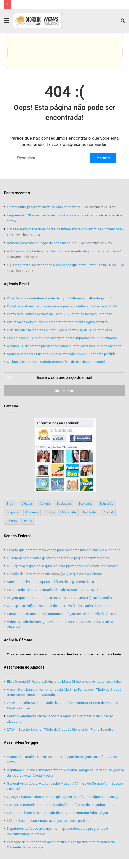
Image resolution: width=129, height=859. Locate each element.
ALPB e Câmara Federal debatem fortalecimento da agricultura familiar (62, 251)
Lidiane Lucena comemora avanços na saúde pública (48, 820)
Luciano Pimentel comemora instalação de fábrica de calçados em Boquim (65, 805)
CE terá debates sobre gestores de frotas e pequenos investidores (58, 558)
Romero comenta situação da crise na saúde (41, 243)
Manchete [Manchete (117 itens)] (69, 512)
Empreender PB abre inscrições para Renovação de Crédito (52, 215)
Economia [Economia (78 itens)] (85, 503)
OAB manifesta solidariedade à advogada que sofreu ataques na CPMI (61, 265)
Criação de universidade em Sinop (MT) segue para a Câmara (54, 574)
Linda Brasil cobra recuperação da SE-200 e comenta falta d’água (58, 812)
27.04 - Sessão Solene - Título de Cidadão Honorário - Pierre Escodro (60, 729)
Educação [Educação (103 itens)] (106, 503)
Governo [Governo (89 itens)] (32, 512)
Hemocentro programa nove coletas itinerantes (43, 207)
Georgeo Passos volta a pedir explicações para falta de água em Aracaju (63, 797)
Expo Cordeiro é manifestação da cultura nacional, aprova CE (54, 590)
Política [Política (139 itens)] (12, 521)
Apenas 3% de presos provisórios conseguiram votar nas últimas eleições (64, 346)
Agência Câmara (18, 640)
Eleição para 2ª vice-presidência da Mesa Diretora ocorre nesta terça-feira (64, 681)
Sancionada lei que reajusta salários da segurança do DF (51, 582)
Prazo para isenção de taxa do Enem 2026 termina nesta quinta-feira (59, 314)
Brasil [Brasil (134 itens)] (10, 503)
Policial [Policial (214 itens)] (108, 512)
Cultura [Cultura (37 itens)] (45, 503)
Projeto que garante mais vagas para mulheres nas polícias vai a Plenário (64, 550)
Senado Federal (17, 535)
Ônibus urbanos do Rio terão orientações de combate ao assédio (57, 362)
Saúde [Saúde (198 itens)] (28, 521)
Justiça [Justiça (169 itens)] (50, 512)
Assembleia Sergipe (21, 742)
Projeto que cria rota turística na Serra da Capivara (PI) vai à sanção (59, 598)
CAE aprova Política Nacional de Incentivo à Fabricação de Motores (59, 606)
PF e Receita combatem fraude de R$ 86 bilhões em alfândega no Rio (60, 298)
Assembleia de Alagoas (24, 667)
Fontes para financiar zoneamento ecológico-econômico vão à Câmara (62, 614)
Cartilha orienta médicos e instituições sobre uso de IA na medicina (59, 330)
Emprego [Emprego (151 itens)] (13, 512)
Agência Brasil (16, 284)
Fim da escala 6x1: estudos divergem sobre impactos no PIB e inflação (62, 338)
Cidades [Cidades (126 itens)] (27, 503)
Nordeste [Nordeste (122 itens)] (89, 512)
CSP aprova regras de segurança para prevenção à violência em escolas (62, 566)
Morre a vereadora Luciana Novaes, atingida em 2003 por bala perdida (61, 354)
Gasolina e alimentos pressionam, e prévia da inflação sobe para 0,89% (62, 306)
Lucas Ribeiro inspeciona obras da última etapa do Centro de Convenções (64, 229)
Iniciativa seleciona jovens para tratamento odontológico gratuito (57, 322)
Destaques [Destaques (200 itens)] (64, 503)
